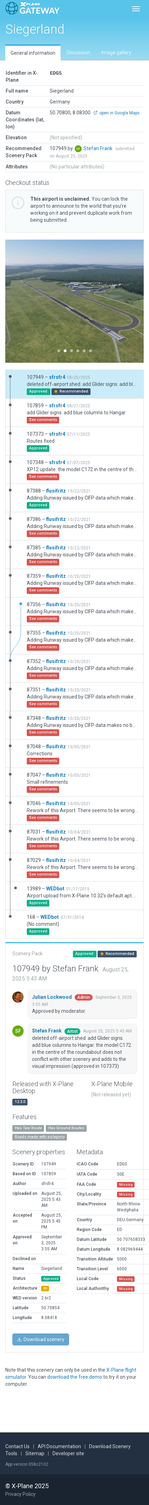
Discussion (78, 52)
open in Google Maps (116, 113)
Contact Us (17, 1446)
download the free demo (74, 1377)
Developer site (68, 1453)
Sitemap (34, 1453)
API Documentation (59, 1446)
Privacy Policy (20, 1494)
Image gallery (116, 52)
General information (33, 53)
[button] (15, 301)
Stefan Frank (98, 148)
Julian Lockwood (52, 997)
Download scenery (40, 1339)
